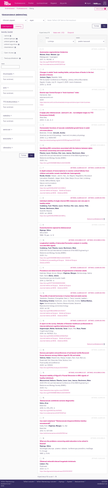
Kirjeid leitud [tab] (44, 33)
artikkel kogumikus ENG (96, 240)
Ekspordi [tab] (71, 33)
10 (43, 240)
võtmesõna (8, 148)
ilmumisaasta (8, 74)
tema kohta (8, 139)
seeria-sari (7, 130)
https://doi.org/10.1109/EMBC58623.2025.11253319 (55, 258)
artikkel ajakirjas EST (78, 168)
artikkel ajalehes (11, 42)
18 (43, 438)
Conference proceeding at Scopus (52, 260)
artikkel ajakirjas (11, 39)
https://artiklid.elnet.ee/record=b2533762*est (53, 433)
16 (43, 398)
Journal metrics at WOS (48, 193)
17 (43, 418)
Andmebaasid (10, 9)
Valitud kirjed (101, 9)
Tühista (96, 26)
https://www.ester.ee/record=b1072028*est (53, 413)
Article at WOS (62, 193)
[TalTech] (7, 3)
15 (43, 373)
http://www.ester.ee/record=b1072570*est (52, 64)
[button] (104, 3)
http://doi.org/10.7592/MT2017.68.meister (52, 62)
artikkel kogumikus (12, 44)
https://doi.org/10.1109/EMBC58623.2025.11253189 (55, 163)
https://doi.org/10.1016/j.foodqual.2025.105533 (54, 368)
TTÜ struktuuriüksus (11, 102)
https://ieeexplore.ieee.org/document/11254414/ (54, 390)
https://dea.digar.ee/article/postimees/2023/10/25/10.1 (56, 471)
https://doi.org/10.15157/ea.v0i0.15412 (51, 410)
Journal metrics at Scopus (49, 191)
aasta (2, 64)
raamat (7, 36)
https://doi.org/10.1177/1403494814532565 (52, 283)
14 (43, 350)
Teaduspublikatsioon (12, 58)
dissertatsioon (10, 47)
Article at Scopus (65, 191)
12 (43, 293)
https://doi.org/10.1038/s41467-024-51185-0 (53, 188)
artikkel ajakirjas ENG (96, 168)
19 (43, 458)
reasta (78, 38)
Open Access (10, 53)
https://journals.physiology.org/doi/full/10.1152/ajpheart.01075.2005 (60, 140)
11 (43, 268)
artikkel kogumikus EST (77, 240)
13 (43, 321)
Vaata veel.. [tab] (58, 33)
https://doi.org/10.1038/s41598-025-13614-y (53, 216)
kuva (47, 38)
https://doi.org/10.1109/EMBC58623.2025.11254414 (55, 393)
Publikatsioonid (22, 9)
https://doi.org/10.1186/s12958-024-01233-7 (53, 311)
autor (6, 88)
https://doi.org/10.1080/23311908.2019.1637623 (54, 336)
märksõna (7, 116)
